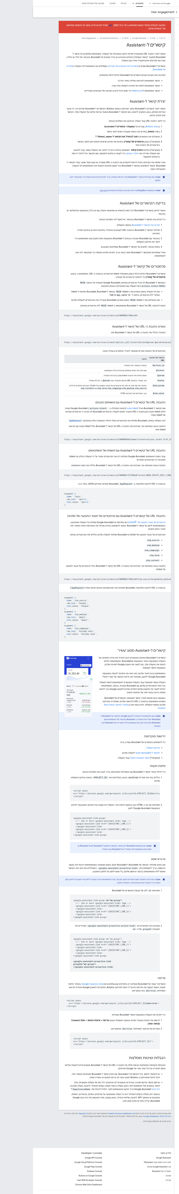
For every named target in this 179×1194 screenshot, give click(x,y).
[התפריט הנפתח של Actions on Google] (116, 3)
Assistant (158, 3)
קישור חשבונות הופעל (107, 758)
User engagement (129, 12)
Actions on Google (128, 3)
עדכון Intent (104, 90)
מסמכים (92, 38)
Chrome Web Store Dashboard (55, 1185)
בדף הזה (70, 190)
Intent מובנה (99, 408)
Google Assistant (106, 38)
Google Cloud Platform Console (55, 1162)
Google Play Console (60, 1167)
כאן (77, 25)
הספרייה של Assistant (128, 1171)
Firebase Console (61, 1171)
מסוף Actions (119, 126)
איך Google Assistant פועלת (126, 1167)
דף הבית (129, 38)
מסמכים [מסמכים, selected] (106, 3)
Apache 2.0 (50, 1113)
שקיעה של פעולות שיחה (60, 3)
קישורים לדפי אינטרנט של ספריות (90, 66)
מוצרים (120, 38)
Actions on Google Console (57, 1176)
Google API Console (60, 1158)
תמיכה (79, 3)
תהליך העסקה (99, 153)
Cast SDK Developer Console (56, 1180)
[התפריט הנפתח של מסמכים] (99, 3)
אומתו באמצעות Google (60, 984)
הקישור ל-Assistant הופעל (114, 753)
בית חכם (123, 1089)
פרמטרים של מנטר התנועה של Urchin (113, 522)
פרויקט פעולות (120, 747)
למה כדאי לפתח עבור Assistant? (124, 1162)
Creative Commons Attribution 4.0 (88, 1113)
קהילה (90, 3)
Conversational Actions (161, 12)
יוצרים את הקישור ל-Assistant (113, 225)
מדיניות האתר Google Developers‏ (123, 1116)
